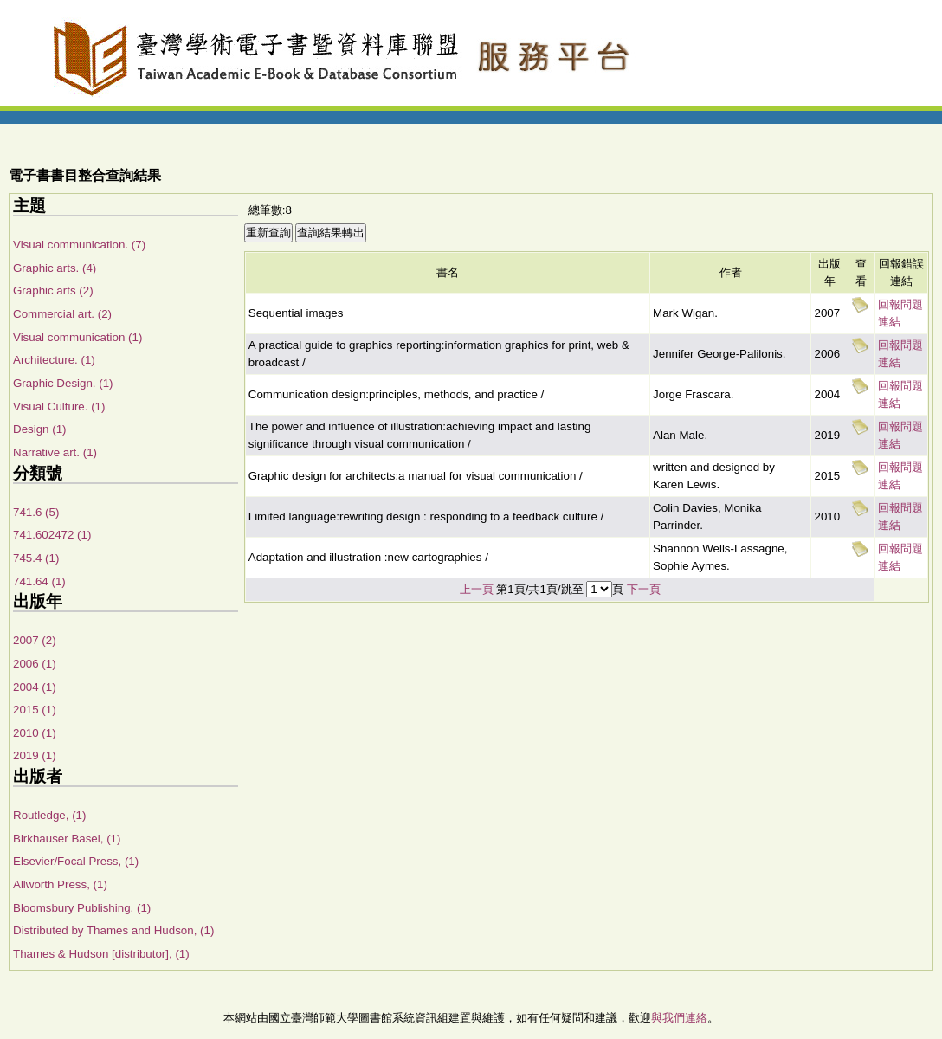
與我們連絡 (679, 1017)
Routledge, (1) (49, 815)
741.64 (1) (39, 581)
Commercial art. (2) (62, 313)
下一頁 (644, 589)
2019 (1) (34, 755)
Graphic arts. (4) (54, 267)
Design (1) (39, 429)
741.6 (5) (36, 512)
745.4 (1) (36, 558)
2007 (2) (34, 640)
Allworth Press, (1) (60, 884)
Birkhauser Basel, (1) (66, 838)
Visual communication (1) (77, 337)
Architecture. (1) (54, 359)
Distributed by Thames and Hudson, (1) (113, 930)
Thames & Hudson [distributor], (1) (101, 953)
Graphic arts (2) (53, 290)
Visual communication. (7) (79, 244)
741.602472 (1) (52, 534)
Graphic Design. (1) (63, 383)
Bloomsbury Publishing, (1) (82, 907)
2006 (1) (34, 663)
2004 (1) (34, 687)
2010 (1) (34, 732)
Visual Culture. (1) (59, 406)
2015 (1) (34, 709)
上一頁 (477, 589)
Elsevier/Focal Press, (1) (76, 861)
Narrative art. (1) (55, 452)
